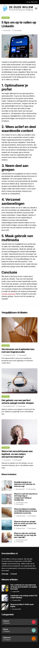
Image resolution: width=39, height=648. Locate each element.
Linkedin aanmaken (8, 294)
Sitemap (5, 574)
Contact (13, 574)
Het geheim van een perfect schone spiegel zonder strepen (18, 401)
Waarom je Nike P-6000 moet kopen (22, 605)
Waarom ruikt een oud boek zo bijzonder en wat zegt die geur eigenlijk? (25, 535)
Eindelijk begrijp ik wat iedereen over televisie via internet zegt (24, 484)
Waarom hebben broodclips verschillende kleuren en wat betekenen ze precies (25, 511)
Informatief (5, 17)
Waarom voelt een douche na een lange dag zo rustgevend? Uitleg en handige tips (25, 497)
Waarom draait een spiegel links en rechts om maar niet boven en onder (25, 523)
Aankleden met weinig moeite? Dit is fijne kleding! (23, 597)
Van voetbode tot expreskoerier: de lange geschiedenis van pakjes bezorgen (23, 587)
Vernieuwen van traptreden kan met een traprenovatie (18, 350)
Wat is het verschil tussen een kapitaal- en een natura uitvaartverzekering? (17, 454)
